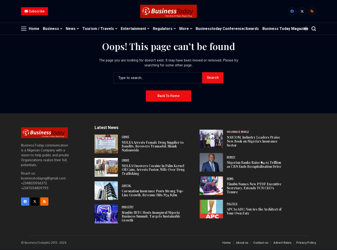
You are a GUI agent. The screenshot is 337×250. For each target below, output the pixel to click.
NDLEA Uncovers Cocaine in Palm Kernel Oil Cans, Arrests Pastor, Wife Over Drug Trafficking (153, 170)
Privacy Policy (306, 243)
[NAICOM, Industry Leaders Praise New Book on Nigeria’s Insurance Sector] (211, 139)
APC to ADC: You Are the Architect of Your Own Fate (254, 211)
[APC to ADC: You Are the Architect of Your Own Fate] (211, 209)
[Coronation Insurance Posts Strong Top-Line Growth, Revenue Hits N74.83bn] (106, 191)
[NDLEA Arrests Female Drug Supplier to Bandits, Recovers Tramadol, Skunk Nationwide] (106, 144)
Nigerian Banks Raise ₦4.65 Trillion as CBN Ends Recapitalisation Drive (254, 165)
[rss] (312, 11)
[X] (302, 11)
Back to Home (168, 96)
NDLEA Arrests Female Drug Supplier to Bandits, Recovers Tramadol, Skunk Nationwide (152, 146)
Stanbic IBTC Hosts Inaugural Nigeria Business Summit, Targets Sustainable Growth (151, 216)
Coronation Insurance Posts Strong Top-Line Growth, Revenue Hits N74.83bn (153, 193)
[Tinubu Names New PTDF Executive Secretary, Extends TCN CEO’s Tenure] (211, 186)
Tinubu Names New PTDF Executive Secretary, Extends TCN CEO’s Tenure (254, 188)
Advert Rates (282, 243)
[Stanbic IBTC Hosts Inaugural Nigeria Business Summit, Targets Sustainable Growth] (106, 214)
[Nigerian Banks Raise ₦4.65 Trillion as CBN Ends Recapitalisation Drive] (211, 162)
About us (242, 243)
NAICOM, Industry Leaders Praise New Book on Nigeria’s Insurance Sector (253, 141)
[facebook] (292, 11)
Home (226, 243)
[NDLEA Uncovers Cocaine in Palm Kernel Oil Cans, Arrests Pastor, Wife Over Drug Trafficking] (106, 167)
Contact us (260, 243)
